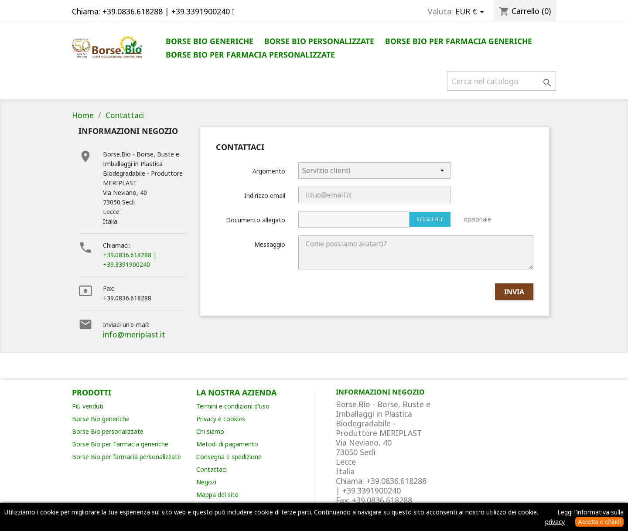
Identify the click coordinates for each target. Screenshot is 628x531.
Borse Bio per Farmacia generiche (458, 41)
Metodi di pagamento (227, 444)
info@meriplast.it (134, 334)
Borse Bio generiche (209, 41)
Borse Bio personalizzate (319, 41)
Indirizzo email (264, 195)
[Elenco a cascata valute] (471, 12)
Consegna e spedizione (229, 457)
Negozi (206, 482)
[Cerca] (501, 81)
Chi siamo (210, 431)
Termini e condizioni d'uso (233, 406)
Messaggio (269, 244)
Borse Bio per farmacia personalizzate (126, 457)
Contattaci (211, 469)
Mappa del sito (217, 494)
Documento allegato (255, 220)
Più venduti (87, 406)
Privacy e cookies (220, 419)
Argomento (269, 171)
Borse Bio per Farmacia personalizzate (250, 54)
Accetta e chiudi (599, 521)
